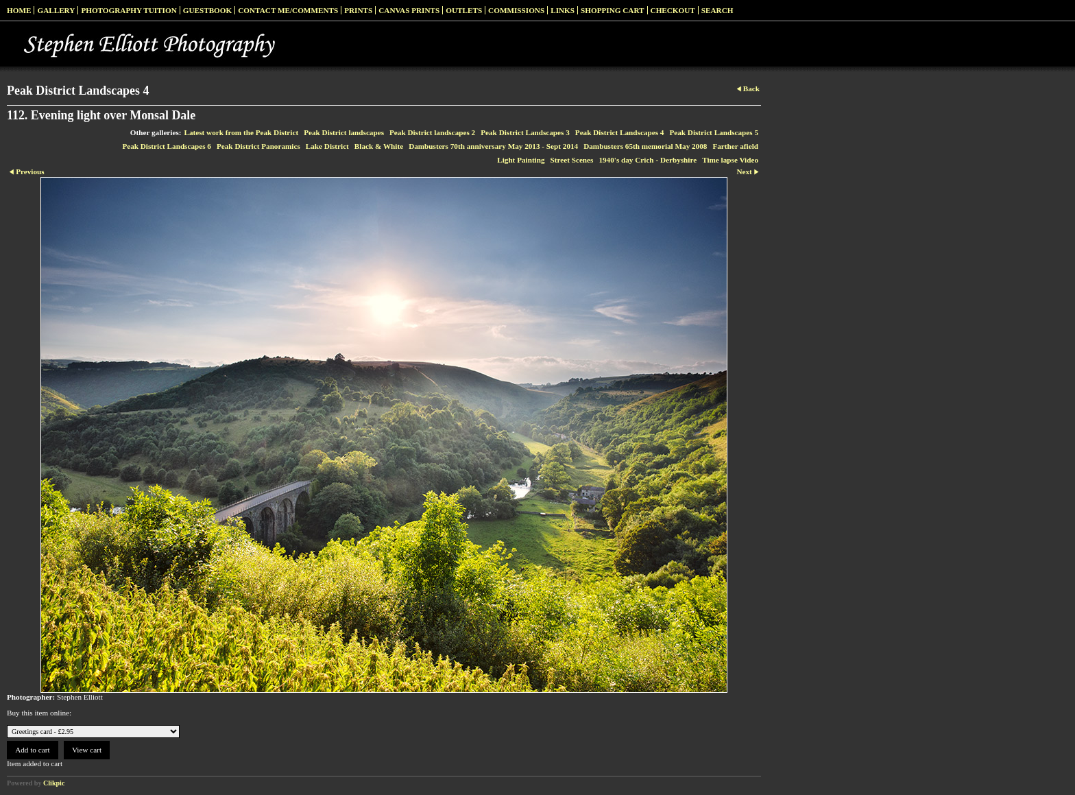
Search (717, 10)
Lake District (327, 146)
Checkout (673, 10)
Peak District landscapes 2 (432, 132)
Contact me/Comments (288, 10)
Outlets (464, 10)
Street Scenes (572, 160)
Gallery (56, 10)
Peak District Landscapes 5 (713, 132)
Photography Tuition (128, 10)
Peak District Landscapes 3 (525, 132)
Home (19, 10)
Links (563, 10)
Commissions (516, 10)
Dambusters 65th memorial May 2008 (645, 146)
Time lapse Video (730, 160)
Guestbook (207, 10)
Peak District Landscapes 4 (619, 132)
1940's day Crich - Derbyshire (648, 160)
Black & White (378, 146)
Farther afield (735, 146)
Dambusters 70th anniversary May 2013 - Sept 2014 (493, 146)
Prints (358, 10)
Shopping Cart (612, 10)
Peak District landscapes (344, 132)
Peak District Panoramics (258, 146)
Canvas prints (408, 10)
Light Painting (520, 160)
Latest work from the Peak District (241, 132)
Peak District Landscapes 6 (166, 146)
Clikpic (53, 783)
